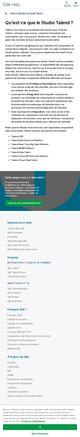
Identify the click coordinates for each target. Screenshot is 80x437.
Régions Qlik (13, 348)
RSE (9, 371)
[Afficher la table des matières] (6, 13)
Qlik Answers (14, 292)
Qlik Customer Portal (18, 245)
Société (11, 362)
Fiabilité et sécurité (17, 319)
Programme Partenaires (19, 383)
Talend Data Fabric (17, 276)
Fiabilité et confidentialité (20, 323)
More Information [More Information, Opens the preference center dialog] (40, 433)
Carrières (12, 387)
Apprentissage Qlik (17, 241)
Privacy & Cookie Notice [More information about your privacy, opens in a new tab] (33, 421)
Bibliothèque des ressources (22, 249)
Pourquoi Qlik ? (15, 315)
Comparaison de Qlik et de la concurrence (29, 336)
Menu (76, 5)
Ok (40, 427)
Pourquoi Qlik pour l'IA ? (19, 332)
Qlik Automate (14, 301)
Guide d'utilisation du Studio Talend (26, 13)
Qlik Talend (13, 268)
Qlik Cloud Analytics (17, 288)
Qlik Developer (15, 232)
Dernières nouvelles (17, 391)
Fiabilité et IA (13, 327)
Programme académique (20, 379)
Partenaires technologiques (21, 340)
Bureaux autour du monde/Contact (25, 396)
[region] (40, 421)
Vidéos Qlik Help (16, 228)
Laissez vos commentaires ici (24, 203)
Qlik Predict (13, 297)
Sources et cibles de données (22, 344)
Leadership (13, 366)
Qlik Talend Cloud (16, 272)
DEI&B (10, 375)
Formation (12, 236)
